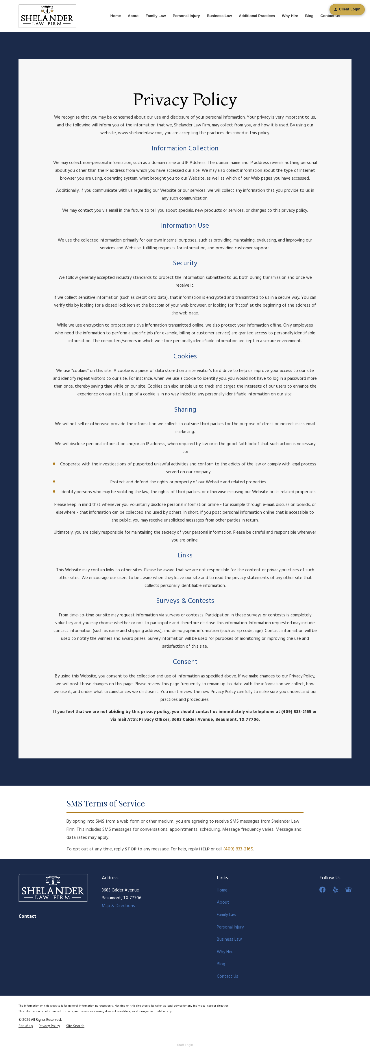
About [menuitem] (133, 16)
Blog (221, 964)
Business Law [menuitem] (219, 16)
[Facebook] (322, 890)
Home (222, 890)
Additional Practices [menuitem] (257, 16)
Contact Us (227, 976)
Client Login (347, 9)
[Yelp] (335, 890)
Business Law (229, 939)
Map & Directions (118, 905)
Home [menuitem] (115, 16)
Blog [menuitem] (309, 16)
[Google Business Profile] (348, 890)
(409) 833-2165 (238, 849)
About (223, 902)
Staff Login (185, 1045)
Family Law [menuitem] (155, 16)
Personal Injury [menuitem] (186, 16)
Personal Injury (230, 927)
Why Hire (225, 951)
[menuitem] (25, 1026)
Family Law (226, 914)
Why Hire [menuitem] (290, 16)
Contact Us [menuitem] (330, 16)
